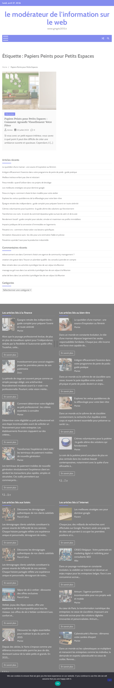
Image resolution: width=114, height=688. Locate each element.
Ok (57, 684)
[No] (109, 680)
